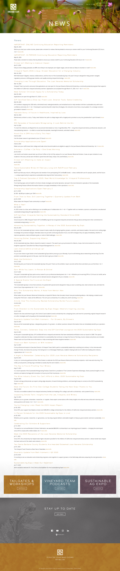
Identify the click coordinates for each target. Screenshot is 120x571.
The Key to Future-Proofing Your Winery (32, 366)
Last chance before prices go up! (29, 249)
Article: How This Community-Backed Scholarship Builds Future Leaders (47, 301)
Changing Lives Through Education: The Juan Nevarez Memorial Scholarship (48, 81)
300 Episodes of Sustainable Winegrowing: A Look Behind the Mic (44, 123)
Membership (46, 8)
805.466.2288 (60, 560)
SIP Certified (79, 4)
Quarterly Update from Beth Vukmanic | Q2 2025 (36, 452)
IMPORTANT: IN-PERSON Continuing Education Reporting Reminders (45, 55)
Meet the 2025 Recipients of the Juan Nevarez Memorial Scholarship (45, 434)
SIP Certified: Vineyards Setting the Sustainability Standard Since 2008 (47, 215)
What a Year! (20, 205)
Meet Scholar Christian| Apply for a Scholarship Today (39, 92)
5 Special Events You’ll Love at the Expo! (32, 280)
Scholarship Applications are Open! (30, 141)
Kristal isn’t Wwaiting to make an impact (32, 160)
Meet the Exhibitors (23, 259)
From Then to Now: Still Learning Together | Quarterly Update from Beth (47, 197)
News (101, 8)
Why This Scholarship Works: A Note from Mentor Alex (38, 290)
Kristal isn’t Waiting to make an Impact (31, 63)
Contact (109, 8)
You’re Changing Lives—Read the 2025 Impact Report (38, 405)
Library (65, 8)
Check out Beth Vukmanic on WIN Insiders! (33, 343)
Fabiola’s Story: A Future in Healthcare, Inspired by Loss (40, 113)
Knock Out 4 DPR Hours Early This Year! (32, 133)
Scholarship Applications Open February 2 (33, 189)
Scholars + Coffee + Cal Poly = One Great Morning (37, 149)
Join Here (60, 514)
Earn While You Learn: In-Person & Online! (33, 269)
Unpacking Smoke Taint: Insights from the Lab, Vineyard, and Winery (45, 395)
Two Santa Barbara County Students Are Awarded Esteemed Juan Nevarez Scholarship (53, 444)
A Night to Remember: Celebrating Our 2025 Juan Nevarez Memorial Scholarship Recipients (56, 355)
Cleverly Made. (77, 568)
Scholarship (91, 8)
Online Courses (77, 8)
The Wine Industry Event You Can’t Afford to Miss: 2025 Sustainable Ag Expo (49, 376)
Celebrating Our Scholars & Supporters (32, 423)
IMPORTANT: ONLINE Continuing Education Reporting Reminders (43, 44)
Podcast (60, 535)
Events (56, 8)
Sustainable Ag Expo (67, 4)
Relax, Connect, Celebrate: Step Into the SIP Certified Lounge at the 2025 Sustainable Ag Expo (57, 330)
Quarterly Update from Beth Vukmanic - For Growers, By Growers (44, 319)
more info (20, 52)
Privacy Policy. (69, 568)
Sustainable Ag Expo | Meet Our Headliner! (33, 463)
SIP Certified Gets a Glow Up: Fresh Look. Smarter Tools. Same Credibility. (48, 100)
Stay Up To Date (90, 4)
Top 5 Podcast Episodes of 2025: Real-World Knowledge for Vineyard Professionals (52, 178)
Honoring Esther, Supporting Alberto (31, 238)
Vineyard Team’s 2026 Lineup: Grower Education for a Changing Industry (47, 71)
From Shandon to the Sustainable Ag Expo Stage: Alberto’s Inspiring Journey (49, 309)
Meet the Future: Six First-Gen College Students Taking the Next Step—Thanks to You (53, 387)
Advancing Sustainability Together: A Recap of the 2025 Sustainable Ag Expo (49, 225)
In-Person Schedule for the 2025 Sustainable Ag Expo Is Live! (42, 413)
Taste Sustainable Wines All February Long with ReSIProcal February (45, 168)
